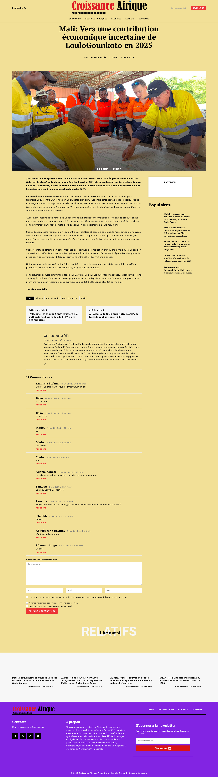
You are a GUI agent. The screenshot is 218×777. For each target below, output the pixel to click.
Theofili (41, 516)
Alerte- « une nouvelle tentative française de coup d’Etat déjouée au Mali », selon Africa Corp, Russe (177, 231)
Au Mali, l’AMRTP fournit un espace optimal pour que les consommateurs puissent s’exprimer (177, 245)
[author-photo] (20, 686)
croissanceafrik (98, 57)
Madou (40, 427)
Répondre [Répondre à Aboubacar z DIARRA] (41, 537)
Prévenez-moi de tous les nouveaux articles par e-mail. (50, 606)
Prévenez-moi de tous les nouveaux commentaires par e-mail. (53, 603)
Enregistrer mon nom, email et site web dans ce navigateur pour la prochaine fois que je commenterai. (78, 597)
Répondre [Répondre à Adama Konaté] (41, 478)
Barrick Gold (52, 298)
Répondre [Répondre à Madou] (41, 434)
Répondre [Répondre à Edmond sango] (41, 552)
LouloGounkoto (70, 298)
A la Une (102, 169)
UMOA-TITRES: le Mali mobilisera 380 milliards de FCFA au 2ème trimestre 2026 (177, 258)
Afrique (39, 298)
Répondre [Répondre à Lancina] (41, 508)
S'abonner (163, 748)
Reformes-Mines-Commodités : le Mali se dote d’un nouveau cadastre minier (178, 270)
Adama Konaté (46, 472)
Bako (39, 398)
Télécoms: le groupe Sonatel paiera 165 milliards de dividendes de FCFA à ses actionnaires (53, 316)
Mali (83, 298)
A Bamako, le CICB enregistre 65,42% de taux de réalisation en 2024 (113, 315)
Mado (40, 457)
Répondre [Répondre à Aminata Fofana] (41, 390)
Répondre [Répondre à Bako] (41, 405)
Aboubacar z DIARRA (50, 531)
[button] (20, 8)
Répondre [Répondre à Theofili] (41, 523)
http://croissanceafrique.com (57, 340)
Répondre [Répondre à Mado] (41, 464)
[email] (163, 741)
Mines (117, 169)
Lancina (41, 501)
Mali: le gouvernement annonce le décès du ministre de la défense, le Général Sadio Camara (177, 218)
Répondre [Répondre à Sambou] (41, 493)
